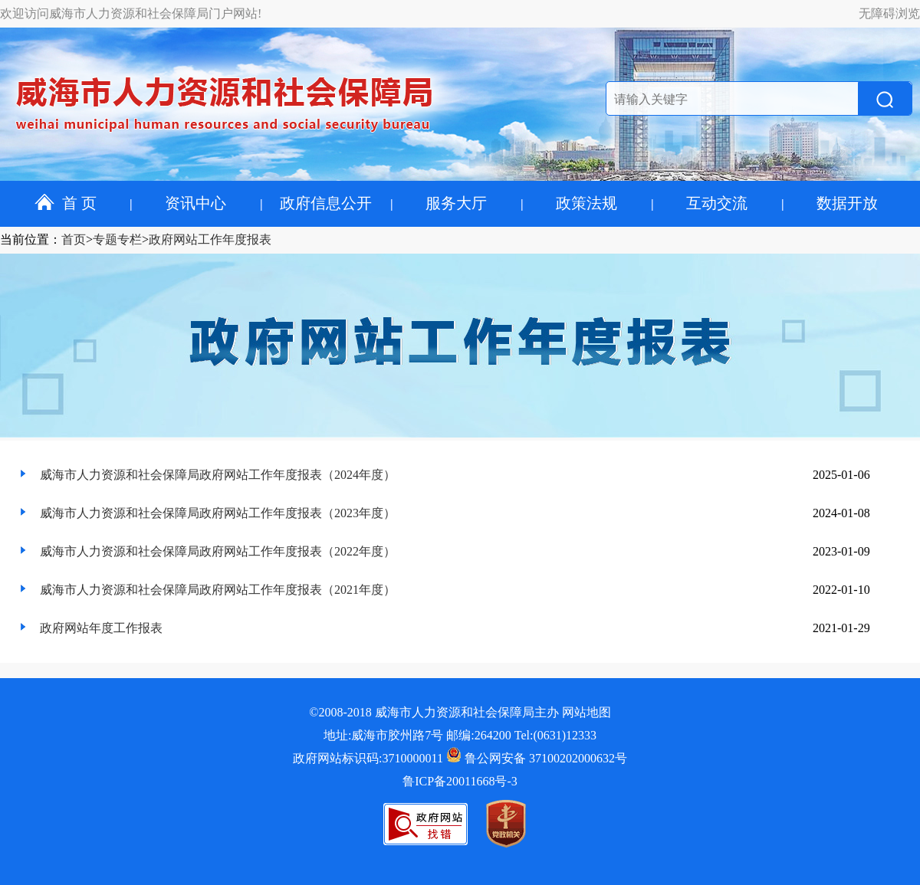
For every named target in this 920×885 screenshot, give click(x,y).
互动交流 (717, 203)
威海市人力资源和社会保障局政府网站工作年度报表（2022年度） (218, 551)
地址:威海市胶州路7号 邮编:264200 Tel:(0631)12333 (460, 735)
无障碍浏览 (889, 13)
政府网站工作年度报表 (210, 239)
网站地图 (586, 712)
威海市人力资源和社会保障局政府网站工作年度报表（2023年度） (218, 513)
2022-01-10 (841, 589)
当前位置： (30, 239)
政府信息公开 (326, 203)
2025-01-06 (841, 474)
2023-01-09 (841, 551)
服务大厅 (456, 203)
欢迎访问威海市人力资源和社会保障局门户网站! (130, 13)
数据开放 (847, 203)
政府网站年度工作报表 (101, 627)
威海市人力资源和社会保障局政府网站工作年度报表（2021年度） (218, 589)
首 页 (65, 203)
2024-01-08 (841, 513)
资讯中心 (195, 203)
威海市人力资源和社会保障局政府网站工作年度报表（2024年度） (218, 474)
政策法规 (586, 203)
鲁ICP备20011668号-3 (460, 781)
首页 (73, 239)
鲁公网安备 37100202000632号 (536, 758)
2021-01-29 (841, 627)
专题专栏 (117, 239)
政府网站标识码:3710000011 (368, 758)
